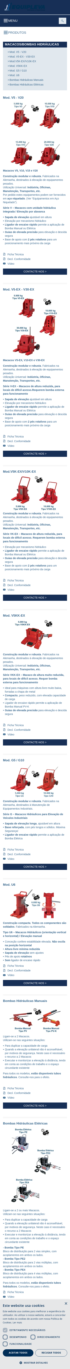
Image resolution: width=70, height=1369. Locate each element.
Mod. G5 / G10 (18, 70)
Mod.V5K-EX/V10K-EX (23, 61)
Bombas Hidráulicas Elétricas (26, 84)
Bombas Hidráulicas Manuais (26, 79)
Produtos (15, 32)
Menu (11, 21)
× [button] (65, 1303)
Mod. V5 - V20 (18, 51)
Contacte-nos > (35, 271)
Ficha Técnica (15, 254)
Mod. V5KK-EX (18, 65)
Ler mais (17, 1322)
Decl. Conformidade (19, 259)
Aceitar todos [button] (18, 1352)
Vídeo (10, 263)
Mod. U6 (14, 75)
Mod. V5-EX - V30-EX (22, 56)
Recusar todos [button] (51, 1352)
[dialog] (35, 1334)
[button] (35, 1362)
